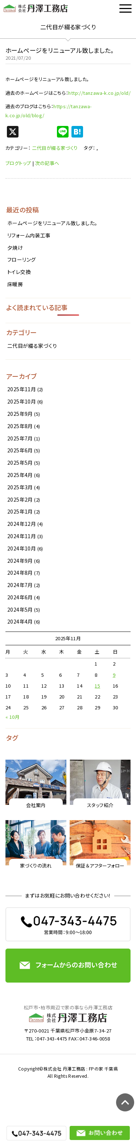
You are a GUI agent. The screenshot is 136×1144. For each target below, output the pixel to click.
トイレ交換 (19, 271)
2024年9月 (20, 560)
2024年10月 (21, 548)
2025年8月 (20, 426)
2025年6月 (20, 450)
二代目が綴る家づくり (55, 147)
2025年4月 (20, 474)
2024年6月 (20, 597)
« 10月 (12, 716)
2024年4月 (20, 621)
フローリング (21, 259)
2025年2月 (20, 499)
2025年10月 (21, 401)
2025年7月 (20, 438)
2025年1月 (20, 511)
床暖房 (15, 284)
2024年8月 (20, 572)
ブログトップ (18, 163)
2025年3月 (20, 487)
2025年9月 (20, 413)
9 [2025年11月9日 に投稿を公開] (114, 674)
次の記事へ (47, 163)
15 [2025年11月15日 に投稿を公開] (97, 685)
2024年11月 (21, 536)
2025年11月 (21, 389)
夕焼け (15, 247)
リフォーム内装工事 (29, 235)
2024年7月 (20, 584)
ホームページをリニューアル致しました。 (52, 223)
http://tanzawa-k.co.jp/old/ (99, 92)
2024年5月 (20, 609)
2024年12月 (21, 523)
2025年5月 (20, 462)
